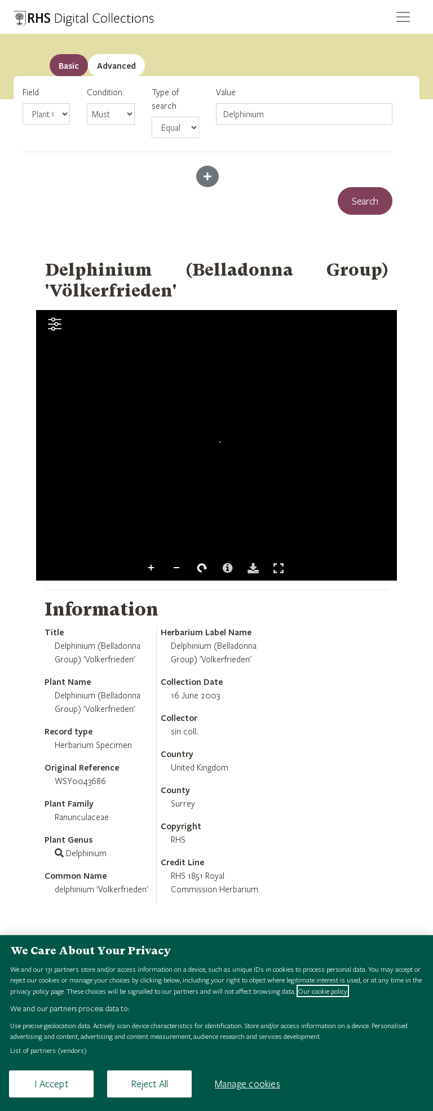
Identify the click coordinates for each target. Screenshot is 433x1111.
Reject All (150, 1083)
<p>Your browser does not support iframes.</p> (216, 445)
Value (226, 92)
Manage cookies (247, 1083)
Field (46, 105)
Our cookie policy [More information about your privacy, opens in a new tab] (322, 990)
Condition (110, 105)
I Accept (51, 1083)
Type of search (175, 112)
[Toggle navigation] (403, 17)
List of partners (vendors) (48, 1050)
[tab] (116, 65)
